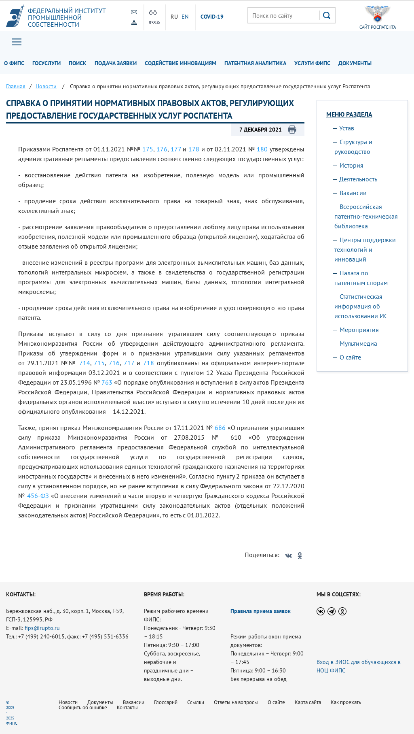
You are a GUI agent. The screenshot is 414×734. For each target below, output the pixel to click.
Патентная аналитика (255, 63)
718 (148, 363)
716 (114, 363)
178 (193, 149)
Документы (355, 63)
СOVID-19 (212, 17)
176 (161, 149)
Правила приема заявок (260, 611)
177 (176, 149)
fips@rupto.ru (42, 628)
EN (185, 16)
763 (106, 382)
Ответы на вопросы (236, 702)
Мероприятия (359, 330)
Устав (346, 128)
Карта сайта (308, 702)
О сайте (350, 357)
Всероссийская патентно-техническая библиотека (366, 216)
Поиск (78, 63)
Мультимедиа (358, 343)
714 (84, 363)
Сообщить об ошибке (83, 707)
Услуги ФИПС (312, 63)
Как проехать (346, 702)
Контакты (127, 707)
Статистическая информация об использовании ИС (361, 306)
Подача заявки (116, 63)
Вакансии (353, 193)
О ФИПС (14, 63)
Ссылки (195, 702)
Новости (68, 702)
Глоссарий (165, 702)
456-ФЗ (38, 495)
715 (99, 363)
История (351, 165)
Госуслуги (46, 63)
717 (129, 363)
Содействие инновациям (180, 63)
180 (262, 149)
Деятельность (358, 179)
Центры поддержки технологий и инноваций (365, 249)
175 (147, 149)
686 (220, 427)
